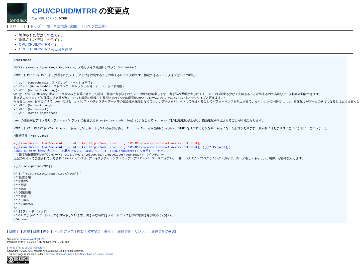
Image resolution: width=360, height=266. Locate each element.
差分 (46, 231)
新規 (26, 231)
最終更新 (124, 231)
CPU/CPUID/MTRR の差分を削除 (45, 49)
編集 (73, 26)
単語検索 (60, 26)
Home (11, 247)
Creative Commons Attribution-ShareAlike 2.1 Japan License (80, 254)
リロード (16, 26)
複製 (80, 231)
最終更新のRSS (163, 231)
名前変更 (94, 231)
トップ (35, 26)
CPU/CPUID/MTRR (64, 11)
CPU (42, 18)
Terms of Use (24, 247)
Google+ (39, 247)
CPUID (52, 18)
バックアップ (63, 231)
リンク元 (141, 231)
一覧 (47, 26)
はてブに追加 (94, 26)
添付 (107, 231)
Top (34, 18)
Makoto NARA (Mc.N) (32, 239)
